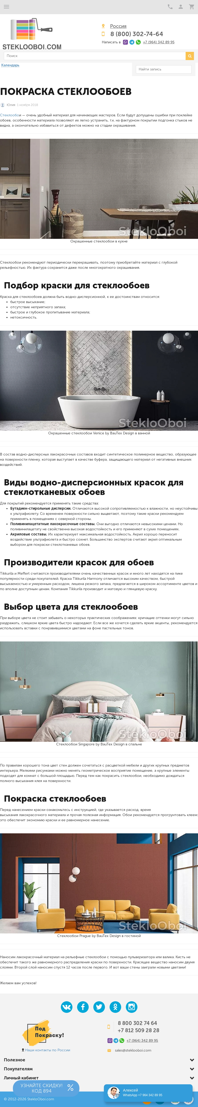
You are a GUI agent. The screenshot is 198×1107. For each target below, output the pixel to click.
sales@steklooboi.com (133, 1050)
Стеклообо (9, 115)
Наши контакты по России (47, 1050)
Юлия (11, 105)
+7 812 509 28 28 (138, 1030)
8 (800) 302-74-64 (136, 34)
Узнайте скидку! (42, 1088)
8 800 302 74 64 (137, 1023)
